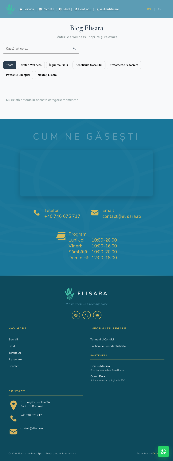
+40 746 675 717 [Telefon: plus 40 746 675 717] (62, 216)
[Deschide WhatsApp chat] (163, 451)
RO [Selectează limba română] (149, 9)
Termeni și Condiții (102, 339)
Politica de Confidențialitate (108, 346)
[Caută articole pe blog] (37, 48)
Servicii (13, 339)
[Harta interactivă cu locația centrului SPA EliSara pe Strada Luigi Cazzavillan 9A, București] (86, 173)
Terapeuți (15, 353)
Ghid (12, 346)
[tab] (9, 65)
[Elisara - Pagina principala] (10, 9)
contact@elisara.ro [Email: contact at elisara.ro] (121, 216)
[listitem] (76, 315)
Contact (13, 366)
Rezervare (15, 359)
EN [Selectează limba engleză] (160, 9)
